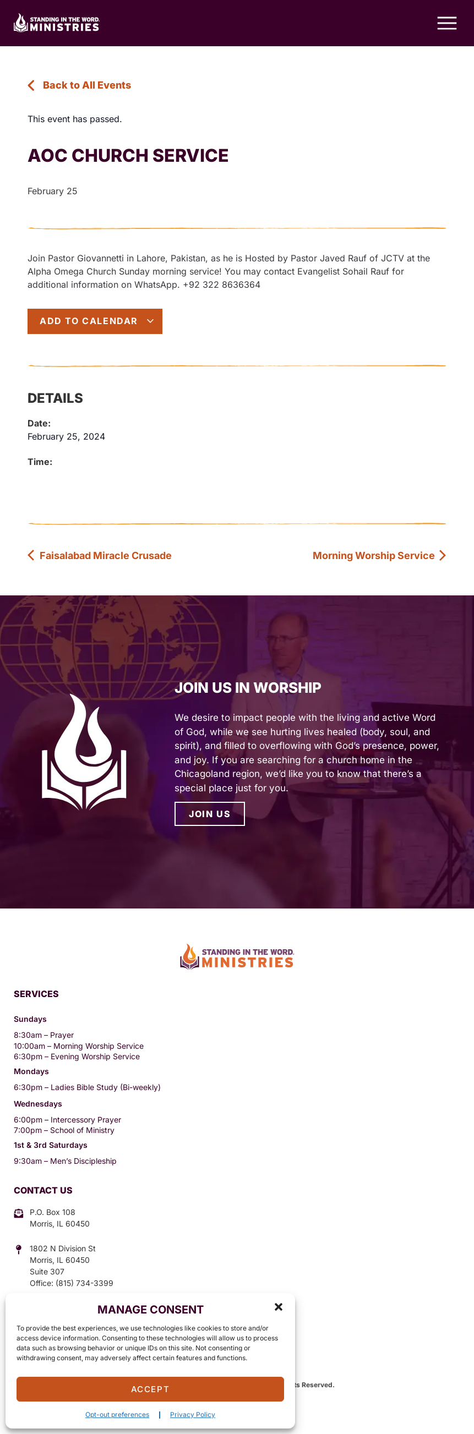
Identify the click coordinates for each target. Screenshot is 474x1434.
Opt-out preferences (117, 1414)
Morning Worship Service (380, 555)
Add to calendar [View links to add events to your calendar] (97, 320)
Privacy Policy (192, 1414)
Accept (150, 1389)
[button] (278, 1306)
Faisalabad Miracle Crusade (100, 555)
